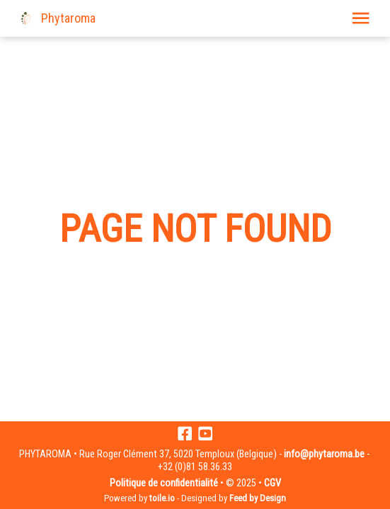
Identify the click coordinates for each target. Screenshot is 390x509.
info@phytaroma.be (324, 454)
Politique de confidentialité (164, 483)
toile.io (162, 498)
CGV (272, 483)
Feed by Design (257, 498)
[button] (361, 18)
